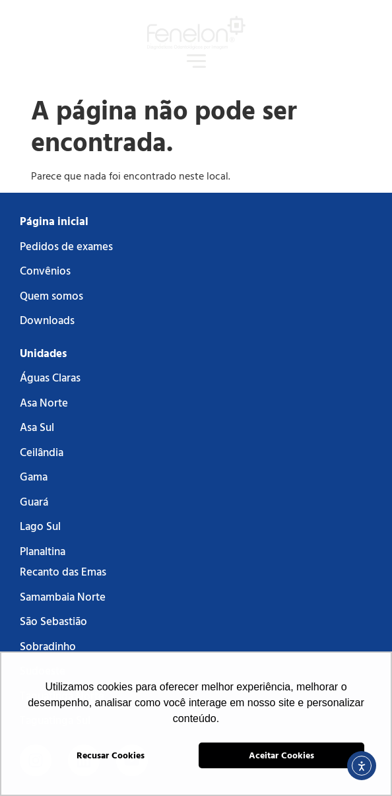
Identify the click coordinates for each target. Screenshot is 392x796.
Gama (34, 476)
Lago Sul (40, 525)
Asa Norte (44, 402)
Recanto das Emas (63, 571)
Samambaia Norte (63, 596)
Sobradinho (48, 646)
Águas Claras (50, 377)
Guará (34, 501)
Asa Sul (37, 426)
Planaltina (42, 551)
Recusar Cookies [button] (111, 755)
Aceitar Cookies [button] (281, 755)
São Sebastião (53, 621)
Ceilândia (41, 452)
